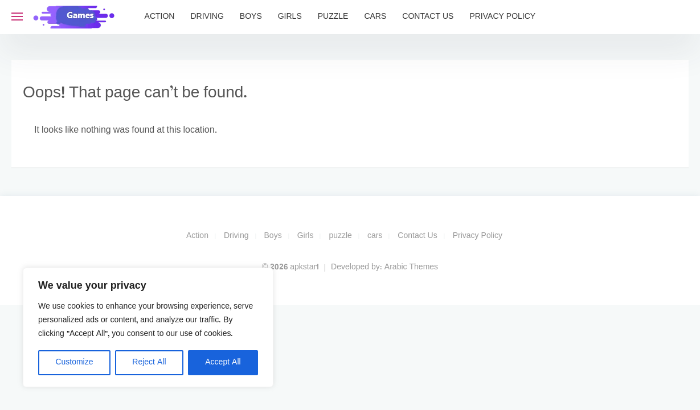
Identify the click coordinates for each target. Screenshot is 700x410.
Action (160, 16)
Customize (74, 362)
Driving (206, 16)
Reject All (149, 362)
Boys (251, 16)
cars (375, 16)
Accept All (222, 362)
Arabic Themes (411, 267)
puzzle (333, 16)
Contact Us (427, 16)
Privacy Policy (502, 16)
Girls (290, 16)
